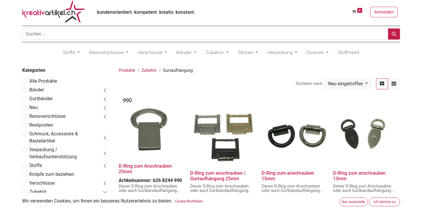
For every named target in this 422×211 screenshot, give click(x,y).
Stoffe (35, 165)
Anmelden (384, 12)
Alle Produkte (43, 81)
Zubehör (38, 192)
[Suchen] (394, 34)
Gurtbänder (41, 98)
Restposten (41, 125)
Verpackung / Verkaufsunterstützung (53, 153)
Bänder (36, 90)
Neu (33, 107)
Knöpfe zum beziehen (51, 174)
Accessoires (44, 200)
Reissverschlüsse (47, 116)
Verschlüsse (42, 183)
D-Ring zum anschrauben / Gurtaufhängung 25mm (218, 175)
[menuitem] (348, 53)
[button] (348, 83)
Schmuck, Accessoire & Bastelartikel (53, 137)
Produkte (127, 70)
